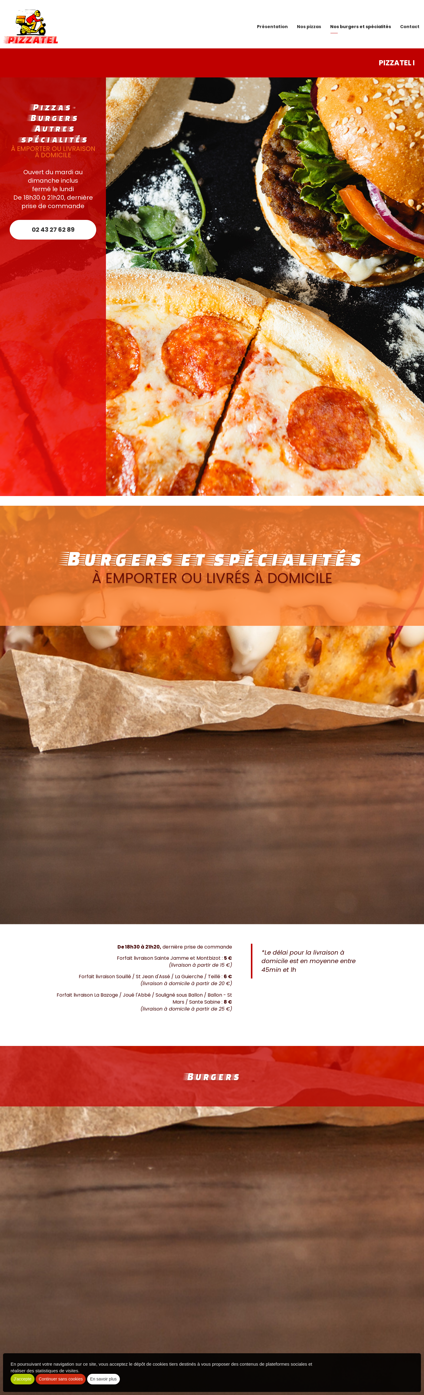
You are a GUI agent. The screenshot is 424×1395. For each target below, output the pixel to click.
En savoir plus (103, 1379)
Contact (409, 24)
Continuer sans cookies (61, 1379)
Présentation (272, 24)
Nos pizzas (309, 24)
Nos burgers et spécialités (360, 24)
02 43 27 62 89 (53, 229)
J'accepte (22, 1379)
